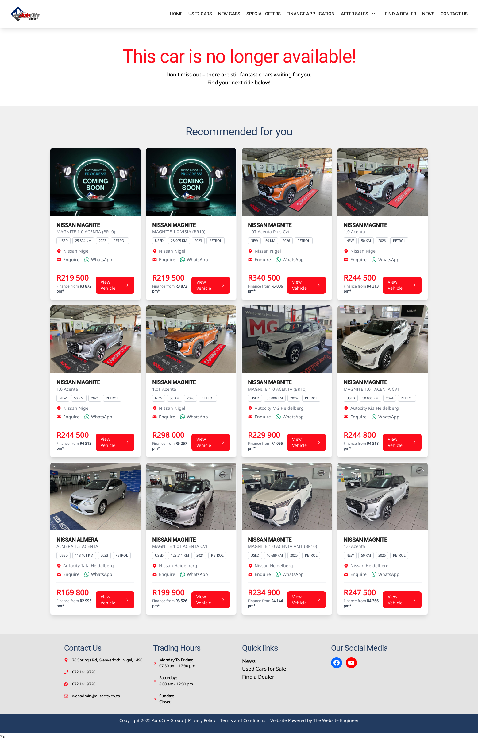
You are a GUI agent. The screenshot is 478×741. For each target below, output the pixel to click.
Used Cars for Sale (264, 668)
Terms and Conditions (242, 720)
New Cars (229, 14)
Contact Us (454, 14)
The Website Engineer (336, 720)
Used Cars (200, 14)
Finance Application (310, 14)
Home (176, 14)
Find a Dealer (400, 14)
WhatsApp (98, 259)
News (428, 14)
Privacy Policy (201, 720)
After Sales (361, 14)
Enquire (67, 259)
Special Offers (263, 14)
